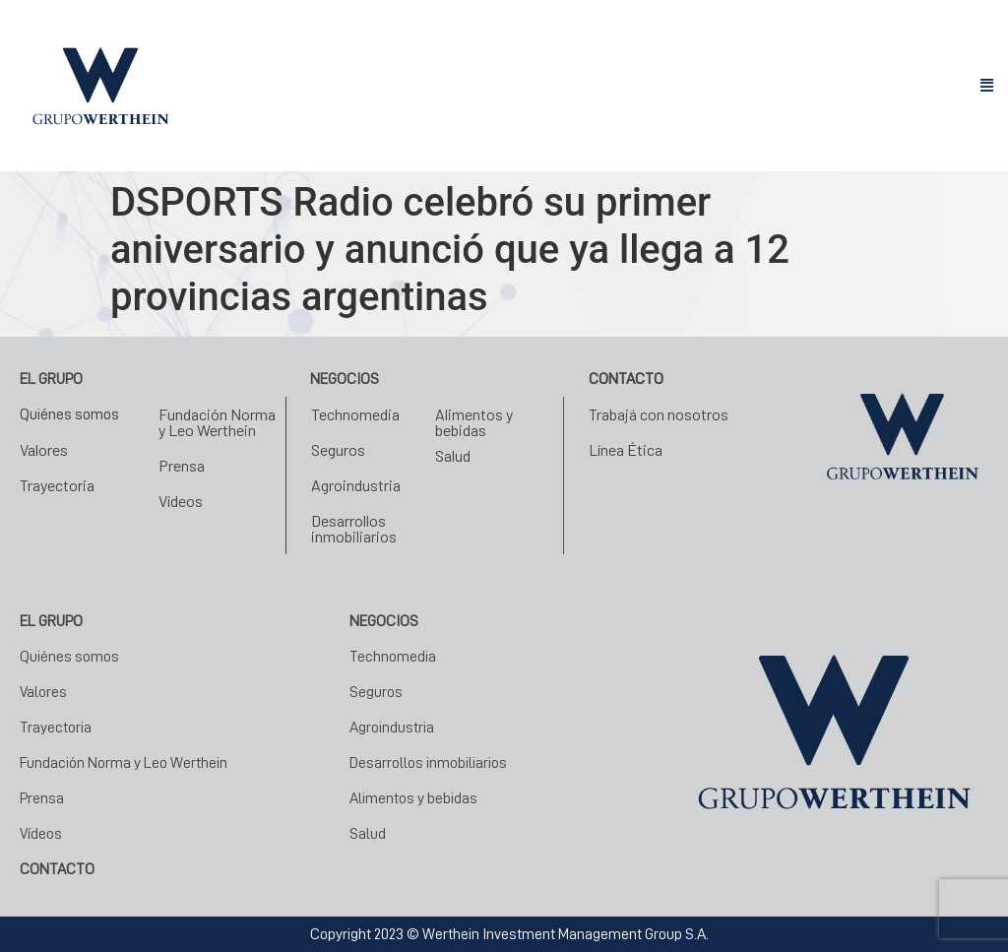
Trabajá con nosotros (658, 414)
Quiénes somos (69, 414)
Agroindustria (356, 485)
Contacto (626, 379)
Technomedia (355, 414)
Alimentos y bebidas (474, 422)
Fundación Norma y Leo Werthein (217, 422)
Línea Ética (625, 449)
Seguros (338, 449)
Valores (44, 449)
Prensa (181, 465)
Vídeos (180, 500)
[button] (986, 86)
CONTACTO (57, 869)
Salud (453, 455)
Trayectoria (57, 485)
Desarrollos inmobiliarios (354, 528)
